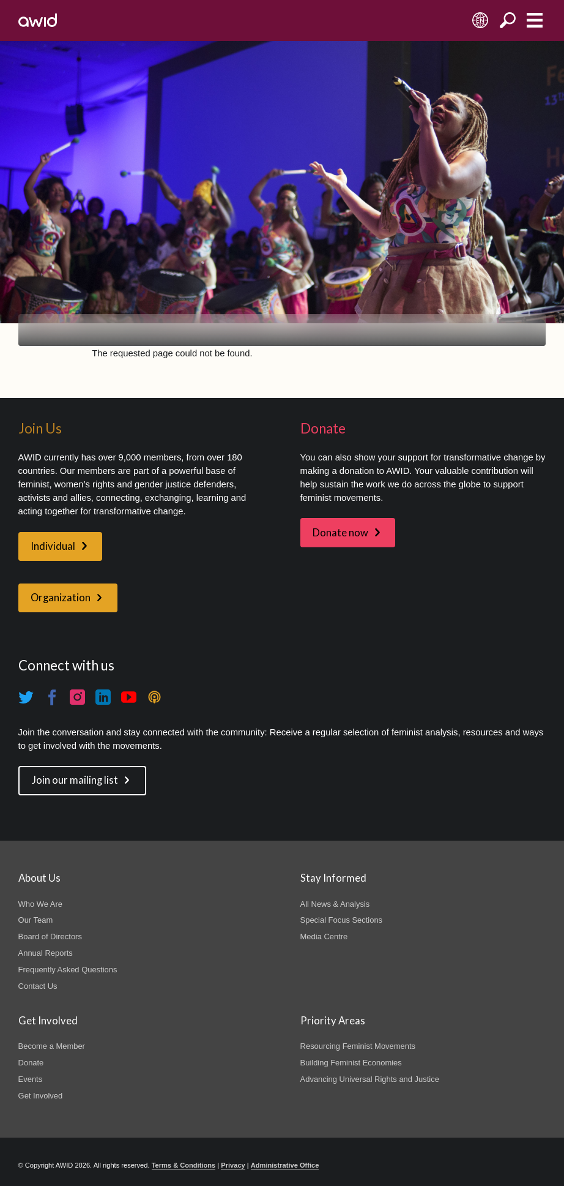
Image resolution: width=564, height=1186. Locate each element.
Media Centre (324, 936)
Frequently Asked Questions (67, 969)
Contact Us (38, 986)
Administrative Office (285, 1165)
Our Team (35, 920)
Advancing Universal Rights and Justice (369, 1079)
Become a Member (51, 1046)
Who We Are (40, 904)
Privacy (233, 1165)
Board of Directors (50, 936)
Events (30, 1079)
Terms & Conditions (184, 1165)
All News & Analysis (335, 904)
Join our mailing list (75, 780)
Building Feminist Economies (351, 1062)
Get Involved (40, 1095)
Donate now (340, 533)
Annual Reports (45, 953)
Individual (53, 546)
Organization (61, 597)
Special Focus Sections (341, 920)
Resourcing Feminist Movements (357, 1046)
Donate (31, 1062)
